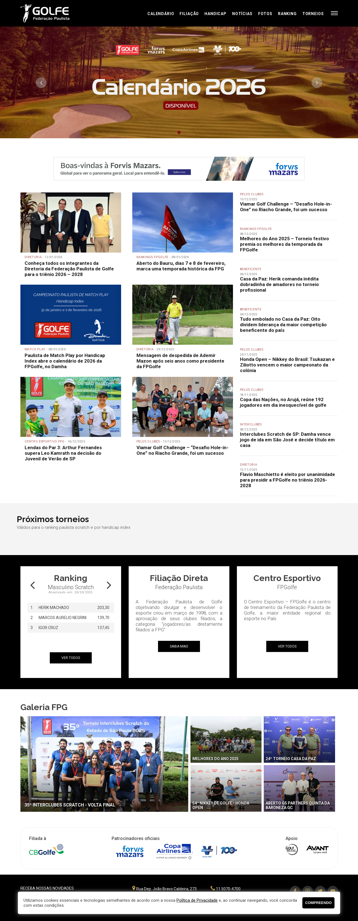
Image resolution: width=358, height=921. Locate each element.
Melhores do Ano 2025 (215, 758)
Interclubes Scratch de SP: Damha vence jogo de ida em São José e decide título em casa (287, 439)
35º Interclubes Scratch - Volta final (70, 805)
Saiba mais (179, 646)
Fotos (265, 13)
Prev (41, 82)
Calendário (160, 13)
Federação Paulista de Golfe (50, 13)
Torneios (313, 13)
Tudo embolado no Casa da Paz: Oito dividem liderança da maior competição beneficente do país (283, 324)
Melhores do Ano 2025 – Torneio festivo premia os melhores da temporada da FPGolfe (284, 244)
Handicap (215, 13)
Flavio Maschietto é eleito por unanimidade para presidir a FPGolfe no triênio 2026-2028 (287, 480)
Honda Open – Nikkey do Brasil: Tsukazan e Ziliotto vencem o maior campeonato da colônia (287, 364)
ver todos (71, 658)
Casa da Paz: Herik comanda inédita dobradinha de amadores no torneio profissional (279, 284)
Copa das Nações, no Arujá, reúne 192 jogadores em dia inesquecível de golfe (283, 402)
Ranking (287, 13)
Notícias (242, 13)
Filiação (189, 13)
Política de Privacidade (197, 900)
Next (316, 82)
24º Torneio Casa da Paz (291, 758)
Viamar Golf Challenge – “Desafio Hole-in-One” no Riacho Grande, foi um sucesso (286, 206)
